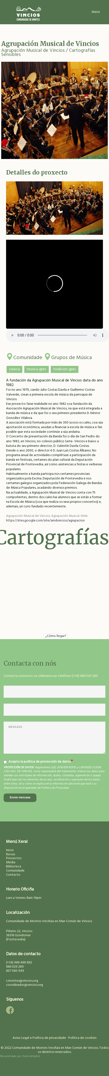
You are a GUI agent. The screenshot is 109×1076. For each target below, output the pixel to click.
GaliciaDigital (31, 1056)
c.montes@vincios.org (22, 981)
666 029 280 (15, 967)
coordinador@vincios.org (24, 985)
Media (10, 862)
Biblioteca (13, 866)
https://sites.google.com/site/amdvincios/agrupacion (45, 520)
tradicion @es (64, 369)
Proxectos (13, 858)
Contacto (13, 875)
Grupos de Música (71, 356)
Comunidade (27, 356)
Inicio (10, 850)
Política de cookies (82, 1038)
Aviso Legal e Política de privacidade (39, 1038)
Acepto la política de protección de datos (37, 761)
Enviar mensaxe (20, 797)
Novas (10, 854)
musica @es (36, 369)
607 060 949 (15, 971)
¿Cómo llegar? (55, 636)
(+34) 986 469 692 (19, 962)
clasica (14, 369)
